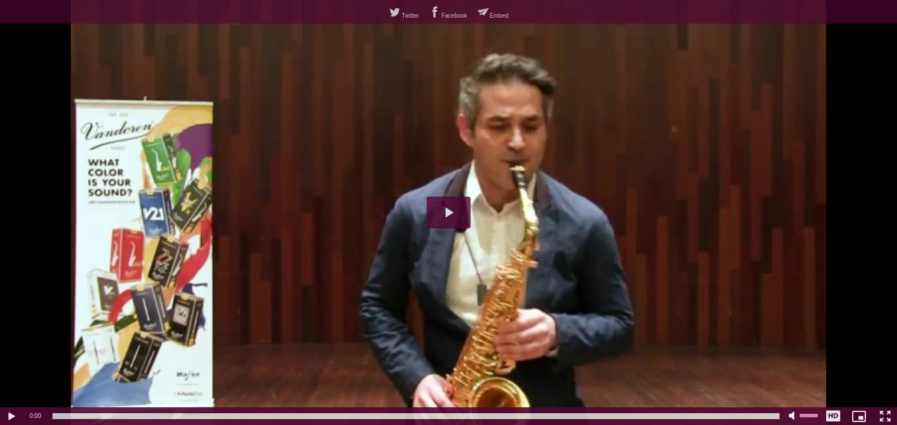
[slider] (416, 416)
